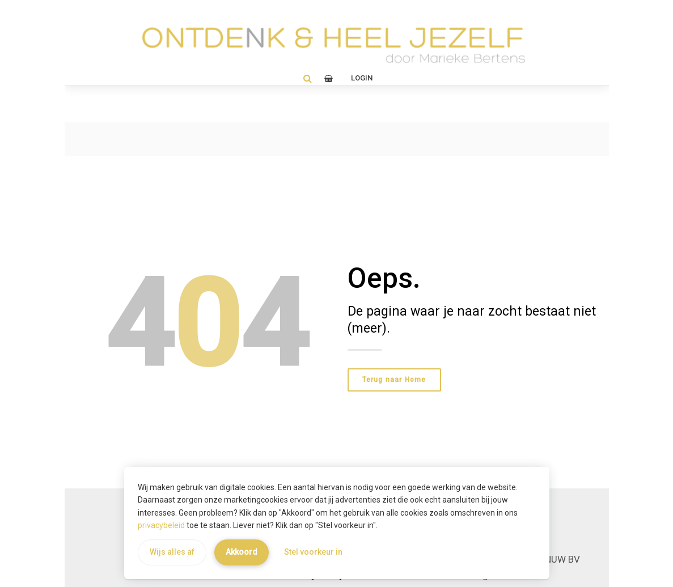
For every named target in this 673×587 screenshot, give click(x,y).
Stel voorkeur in (313, 551)
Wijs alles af (172, 551)
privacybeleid (161, 525)
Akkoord (241, 551)
